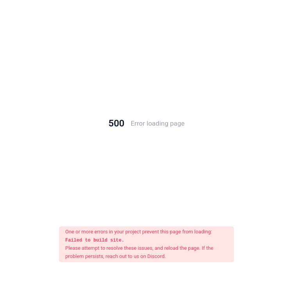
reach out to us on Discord (134, 256)
